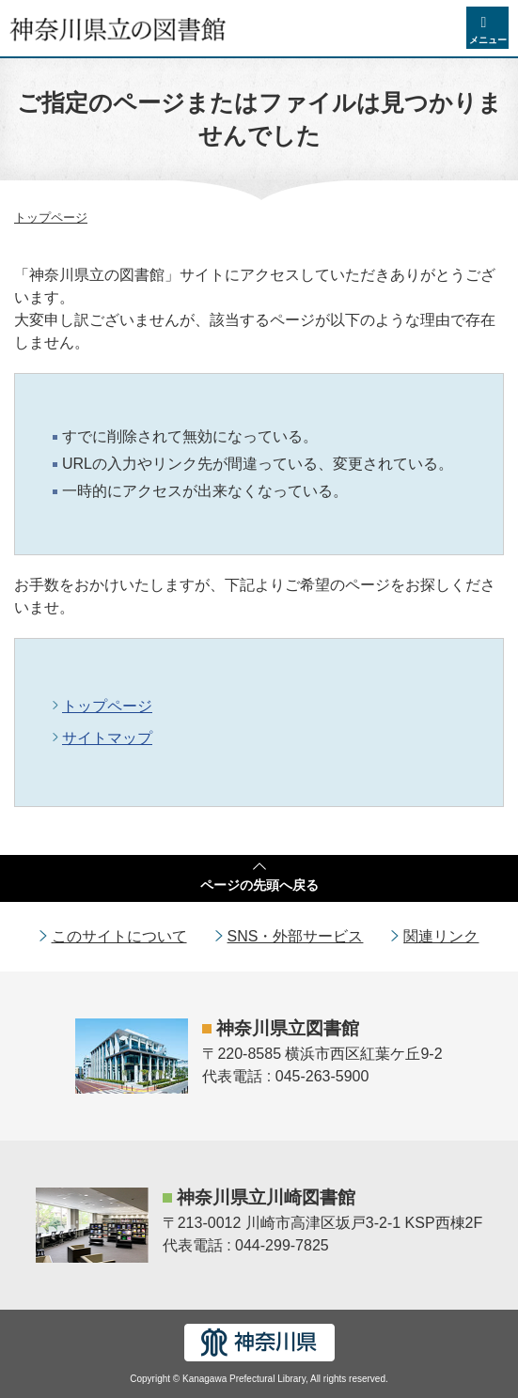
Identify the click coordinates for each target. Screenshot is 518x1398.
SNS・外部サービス (296, 936)
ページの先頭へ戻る (259, 885)
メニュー (488, 40)
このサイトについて (119, 936)
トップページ (50, 217)
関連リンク (441, 936)
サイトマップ (107, 738)
